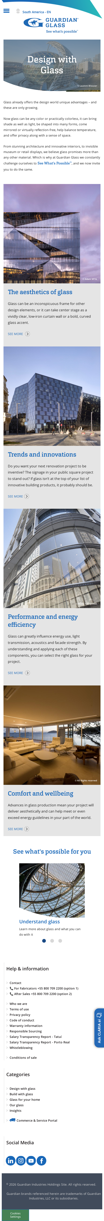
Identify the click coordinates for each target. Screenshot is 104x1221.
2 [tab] (52, 941)
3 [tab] (60, 941)
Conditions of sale (23, 1057)
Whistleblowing (21, 1048)
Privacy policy (20, 1015)
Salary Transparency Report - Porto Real (40, 1042)
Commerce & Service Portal (37, 1120)
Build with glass (21, 1094)
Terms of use (19, 1009)
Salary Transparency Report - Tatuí (36, 1037)
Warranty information (26, 1026)
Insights (15, 1110)
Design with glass (22, 1088)
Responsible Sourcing (26, 1031)
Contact (15, 983)
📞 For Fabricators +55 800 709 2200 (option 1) (44, 988)
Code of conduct (22, 1020)
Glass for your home (25, 1099)
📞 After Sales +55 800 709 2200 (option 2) (41, 994)
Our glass (17, 1105)
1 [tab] (44, 941)
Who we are (18, 1004)
